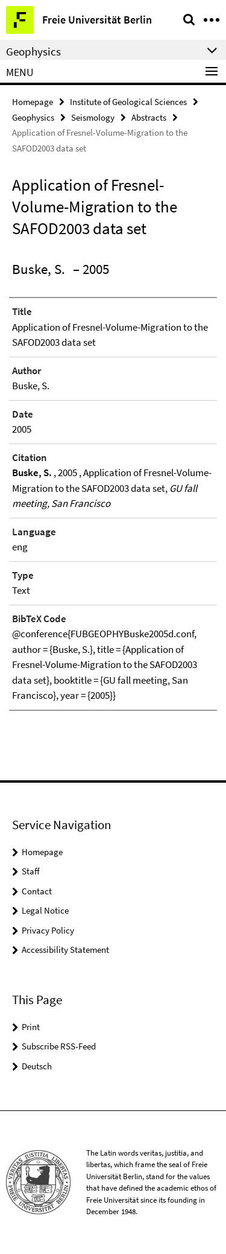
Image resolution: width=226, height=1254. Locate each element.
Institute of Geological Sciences (128, 101)
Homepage (32, 101)
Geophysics (33, 117)
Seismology (93, 117)
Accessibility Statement (65, 949)
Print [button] (31, 1027)
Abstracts (148, 117)
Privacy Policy (48, 930)
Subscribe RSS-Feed (59, 1046)
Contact (37, 891)
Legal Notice (45, 910)
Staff (31, 871)
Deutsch (37, 1066)
